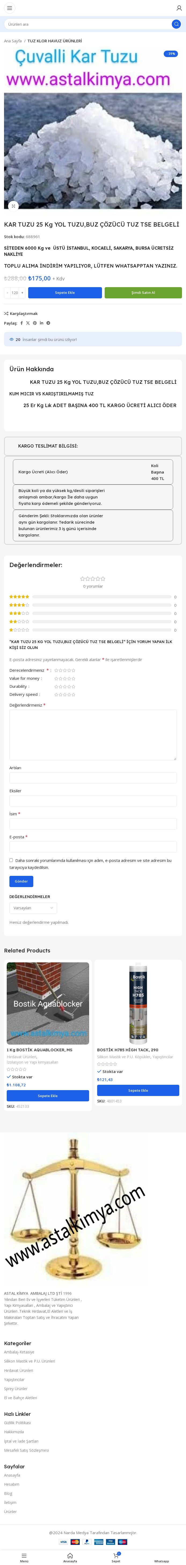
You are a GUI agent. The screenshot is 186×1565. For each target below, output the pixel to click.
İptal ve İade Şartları (21, 1441)
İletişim (10, 1502)
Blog (8, 1493)
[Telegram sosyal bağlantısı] (48, 323)
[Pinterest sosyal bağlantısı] (34, 323)
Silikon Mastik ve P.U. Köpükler (123, 1056)
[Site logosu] (93, 7)
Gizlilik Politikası (17, 1422)
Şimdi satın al (143, 292)
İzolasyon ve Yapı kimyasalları (32, 1062)
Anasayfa (12, 1475)
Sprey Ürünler (15, 1388)
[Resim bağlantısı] (75, 1209)
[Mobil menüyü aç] (9, 8)
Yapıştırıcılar (162, 1056)
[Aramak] (93, 24)
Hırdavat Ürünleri (21, 1056)
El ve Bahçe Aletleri (20, 1397)
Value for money (25, 678)
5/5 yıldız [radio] (73, 670)
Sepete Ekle (65, 292)
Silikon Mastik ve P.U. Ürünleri (29, 1361)
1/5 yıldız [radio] (56, 670)
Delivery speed (24, 694)
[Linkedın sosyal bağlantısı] (41, 323)
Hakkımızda (14, 1431)
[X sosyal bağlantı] (27, 323)
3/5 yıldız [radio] (65, 670)
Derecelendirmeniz (29, 670)
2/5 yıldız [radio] (60, 670)
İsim (14, 814)
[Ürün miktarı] (15, 292)
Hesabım (11, 1484)
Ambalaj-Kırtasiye (19, 1351)
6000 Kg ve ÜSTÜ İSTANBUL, (57, 248)
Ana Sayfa (13, 40)
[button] (48, 1095)
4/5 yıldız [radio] (69, 670)
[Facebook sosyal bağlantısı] (21, 323)
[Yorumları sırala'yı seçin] (33, 908)
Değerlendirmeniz (27, 705)
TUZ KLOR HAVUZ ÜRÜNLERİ (54, 40)
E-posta (18, 837)
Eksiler (15, 790)
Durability (18, 686)
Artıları (15, 767)
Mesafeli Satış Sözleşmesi (26, 1450)
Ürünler (10, 1511)
